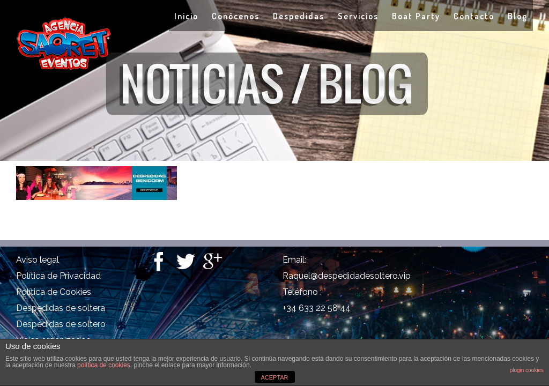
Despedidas (298, 16)
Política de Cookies (53, 292)
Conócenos (235, 16)
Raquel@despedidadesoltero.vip (347, 276)
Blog (518, 16)
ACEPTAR (274, 377)
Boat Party (416, 16)
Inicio (186, 16)
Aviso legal (37, 260)
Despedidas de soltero (61, 324)
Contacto (474, 16)
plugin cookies (527, 370)
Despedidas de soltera (60, 308)
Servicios (358, 16)
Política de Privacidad (58, 276)
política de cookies (103, 365)
